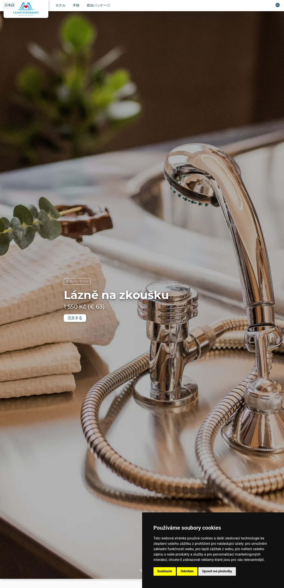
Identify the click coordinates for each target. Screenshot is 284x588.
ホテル (61, 5)
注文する (75, 318)
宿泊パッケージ (98, 5)
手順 (76, 5)
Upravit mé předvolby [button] (217, 571)
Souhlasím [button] (164, 571)
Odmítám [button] (187, 571)
